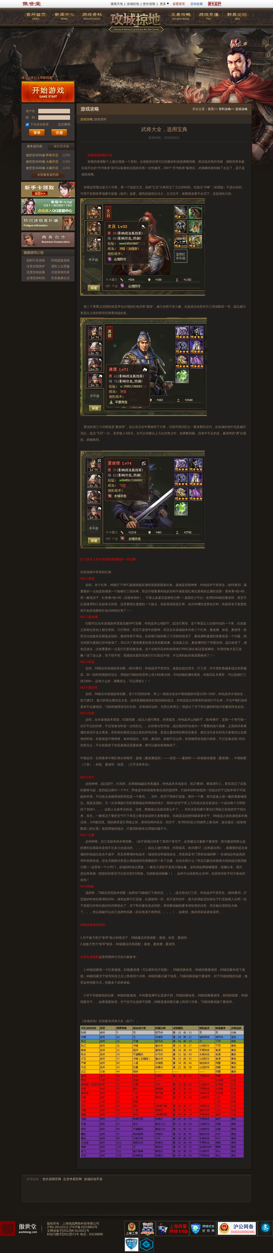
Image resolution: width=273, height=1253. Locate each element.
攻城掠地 (133, 4)
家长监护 (214, 4)
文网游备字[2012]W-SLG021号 (68, 1230)
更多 (163, 4)
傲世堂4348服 (35, 168)
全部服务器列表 (48, 175)
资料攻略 (225, 109)
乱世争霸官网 (72, 1179)
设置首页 (179, 4)
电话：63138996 (91, 1234)
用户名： (32, 111)
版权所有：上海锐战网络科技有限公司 (73, 1223)
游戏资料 (100, 119)
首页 (211, 109)
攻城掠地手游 (93, 1179)
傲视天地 (117, 4)
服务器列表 (34, 146)
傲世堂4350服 (35, 155)
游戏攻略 (241, 109)
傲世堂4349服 (35, 161)
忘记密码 (64, 124)
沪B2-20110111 (58, 1227)
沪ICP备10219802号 (83, 1227)
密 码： (32, 117)
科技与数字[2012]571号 (63, 1234)
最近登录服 (61, 146)
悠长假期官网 (52, 1179)
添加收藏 (196, 4)
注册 (59, 133)
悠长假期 (149, 4)
